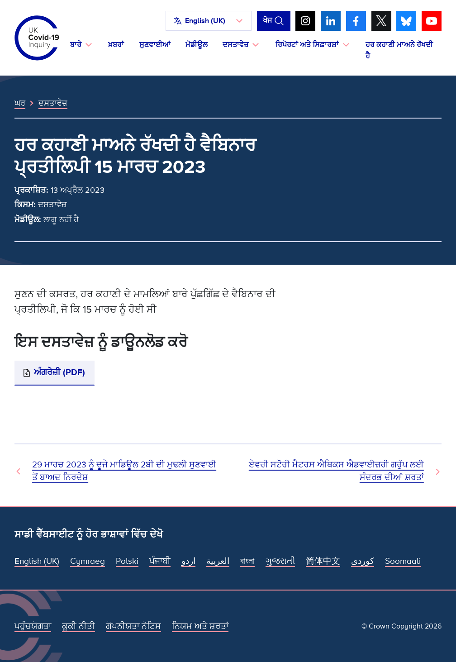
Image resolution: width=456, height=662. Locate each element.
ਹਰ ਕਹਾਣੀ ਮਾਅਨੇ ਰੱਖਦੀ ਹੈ (399, 50)
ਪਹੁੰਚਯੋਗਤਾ (32, 626)
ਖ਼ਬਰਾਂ (116, 44)
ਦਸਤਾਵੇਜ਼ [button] (235, 44)
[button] (209, 21)
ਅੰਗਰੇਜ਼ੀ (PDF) (59, 372)
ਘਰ (19, 103)
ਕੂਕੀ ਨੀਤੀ (78, 626)
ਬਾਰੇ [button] (75, 44)
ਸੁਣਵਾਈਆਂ (154, 44)
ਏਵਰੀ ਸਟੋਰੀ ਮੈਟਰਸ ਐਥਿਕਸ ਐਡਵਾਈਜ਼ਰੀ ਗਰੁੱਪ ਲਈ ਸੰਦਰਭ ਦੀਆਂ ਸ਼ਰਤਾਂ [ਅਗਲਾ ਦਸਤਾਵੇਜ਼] (336, 471)
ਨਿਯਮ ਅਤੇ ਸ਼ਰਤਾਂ (200, 626)
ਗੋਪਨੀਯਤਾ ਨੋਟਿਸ (133, 626)
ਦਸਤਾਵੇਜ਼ (52, 103)
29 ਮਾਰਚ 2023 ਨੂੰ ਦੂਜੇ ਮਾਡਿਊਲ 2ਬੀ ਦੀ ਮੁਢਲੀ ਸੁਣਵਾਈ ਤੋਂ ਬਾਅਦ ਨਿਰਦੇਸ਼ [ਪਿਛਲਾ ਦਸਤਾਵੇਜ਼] (124, 471)
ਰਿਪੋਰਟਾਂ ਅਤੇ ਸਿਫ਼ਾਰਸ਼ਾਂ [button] (307, 44)
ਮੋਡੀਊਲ (196, 44)
